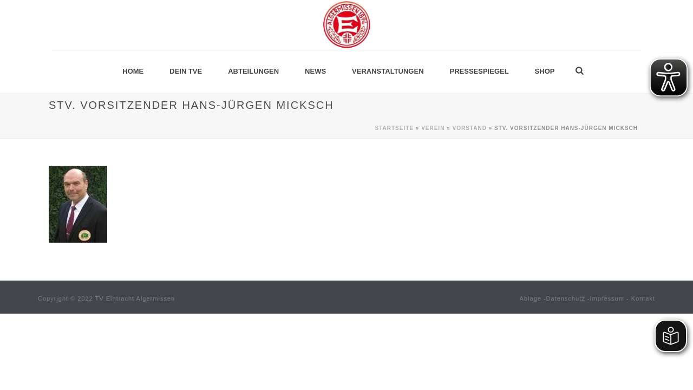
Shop (545, 71)
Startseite (394, 128)
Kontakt (643, 298)
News (315, 71)
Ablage (530, 298)
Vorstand (470, 128)
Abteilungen (253, 71)
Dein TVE (185, 71)
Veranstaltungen (387, 71)
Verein (432, 128)
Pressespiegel (479, 71)
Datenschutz (565, 298)
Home (132, 71)
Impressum (607, 298)
